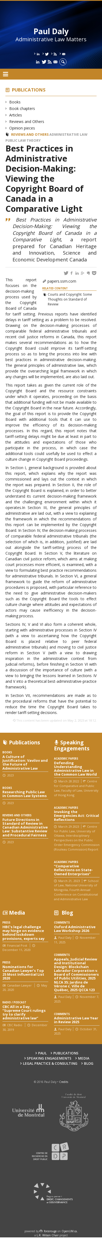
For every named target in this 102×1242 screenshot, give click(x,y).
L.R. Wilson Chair (48, 1235)
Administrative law (68, 134)
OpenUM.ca (69, 1231)
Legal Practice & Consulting (50, 1063)
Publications (29, 90)
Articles (15, 115)
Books (15, 102)
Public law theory (23, 140)
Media (83, 1058)
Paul (42, 1053)
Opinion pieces (22, 128)
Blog (88, 1063)
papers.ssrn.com (61, 281)
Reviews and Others (26, 121)
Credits (63, 1082)
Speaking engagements (49, 1058)
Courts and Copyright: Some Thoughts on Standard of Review (70, 299)
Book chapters (22, 108)
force (50, 1231)
